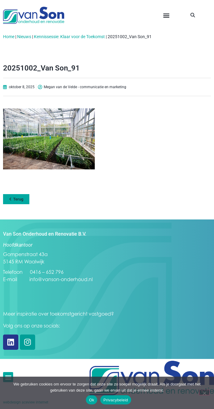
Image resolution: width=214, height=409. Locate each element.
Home (8, 36)
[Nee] (204, 392)
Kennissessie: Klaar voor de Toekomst (69, 36)
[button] (166, 15)
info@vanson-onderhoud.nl (61, 279)
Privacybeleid (115, 400)
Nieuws (24, 36)
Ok (91, 400)
